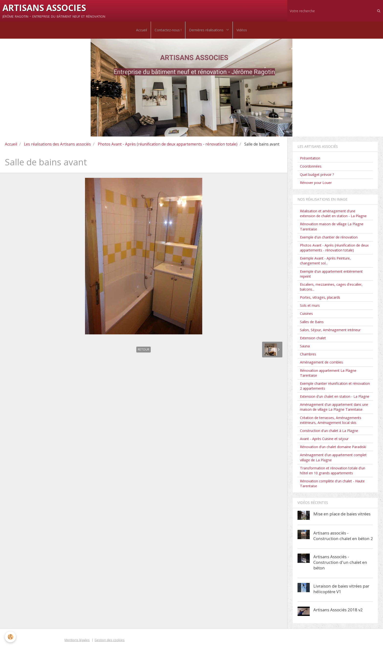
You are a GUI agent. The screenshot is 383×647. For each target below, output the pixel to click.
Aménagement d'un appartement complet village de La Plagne (333, 457)
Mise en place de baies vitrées (342, 513)
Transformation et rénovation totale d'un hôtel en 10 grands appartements (332, 470)
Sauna (305, 346)
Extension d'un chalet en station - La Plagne (334, 396)
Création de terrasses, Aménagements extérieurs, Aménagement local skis (330, 420)
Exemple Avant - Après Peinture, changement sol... (325, 260)
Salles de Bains (312, 321)
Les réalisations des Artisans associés (57, 144)
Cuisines (306, 313)
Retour (143, 349)
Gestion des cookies (110, 640)
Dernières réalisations (206, 30)
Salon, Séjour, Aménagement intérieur (330, 330)
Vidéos (241, 30)
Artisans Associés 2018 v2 (338, 610)
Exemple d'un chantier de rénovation (329, 237)
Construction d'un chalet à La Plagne (329, 430)
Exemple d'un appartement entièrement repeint (331, 274)
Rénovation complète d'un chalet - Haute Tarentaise (332, 483)
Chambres (308, 354)
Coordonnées (310, 166)
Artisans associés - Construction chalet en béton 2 (343, 535)
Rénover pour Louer (316, 182)
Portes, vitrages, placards (320, 297)
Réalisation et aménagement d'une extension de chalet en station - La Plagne (333, 213)
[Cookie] (10, 636)
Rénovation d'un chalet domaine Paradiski (333, 446)
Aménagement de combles (321, 362)
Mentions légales (77, 640)
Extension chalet (313, 338)
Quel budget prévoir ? (317, 174)
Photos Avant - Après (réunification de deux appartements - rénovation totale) (167, 144)
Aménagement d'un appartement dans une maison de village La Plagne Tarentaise (334, 407)
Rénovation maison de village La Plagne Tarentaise (331, 226)
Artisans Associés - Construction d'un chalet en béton (340, 562)
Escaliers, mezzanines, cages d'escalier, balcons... (331, 287)
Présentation (310, 158)
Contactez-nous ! (168, 30)
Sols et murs (310, 305)
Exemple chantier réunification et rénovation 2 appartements (335, 386)
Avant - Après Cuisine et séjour (324, 438)
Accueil (141, 30)
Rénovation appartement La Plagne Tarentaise (328, 373)
